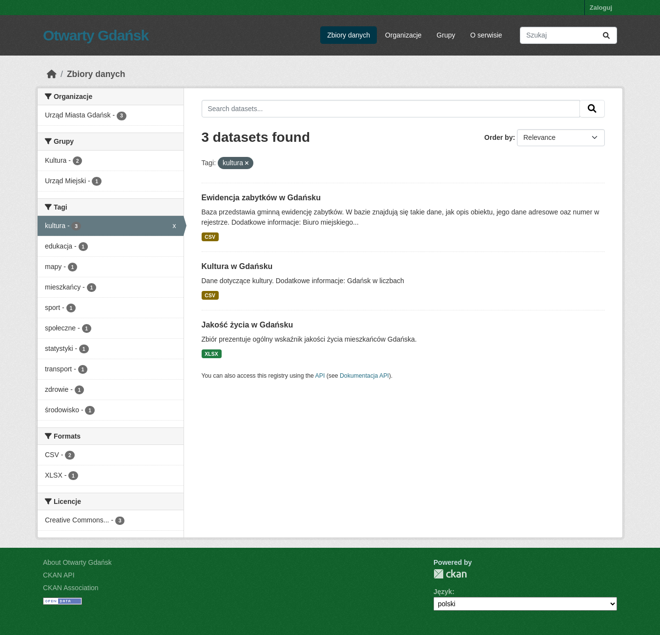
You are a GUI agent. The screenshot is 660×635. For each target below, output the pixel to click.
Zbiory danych (348, 35)
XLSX (211, 354)
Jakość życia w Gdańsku (247, 325)
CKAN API (59, 575)
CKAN (450, 574)
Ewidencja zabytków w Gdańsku (261, 197)
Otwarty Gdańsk (95, 35)
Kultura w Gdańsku (237, 266)
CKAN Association (71, 588)
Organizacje (403, 35)
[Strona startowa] (52, 74)
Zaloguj (601, 7)
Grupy (445, 35)
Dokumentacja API (364, 375)
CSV (210, 237)
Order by (498, 137)
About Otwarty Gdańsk (77, 562)
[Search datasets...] (568, 35)
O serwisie (486, 35)
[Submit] (606, 35)
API (320, 375)
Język (442, 592)
